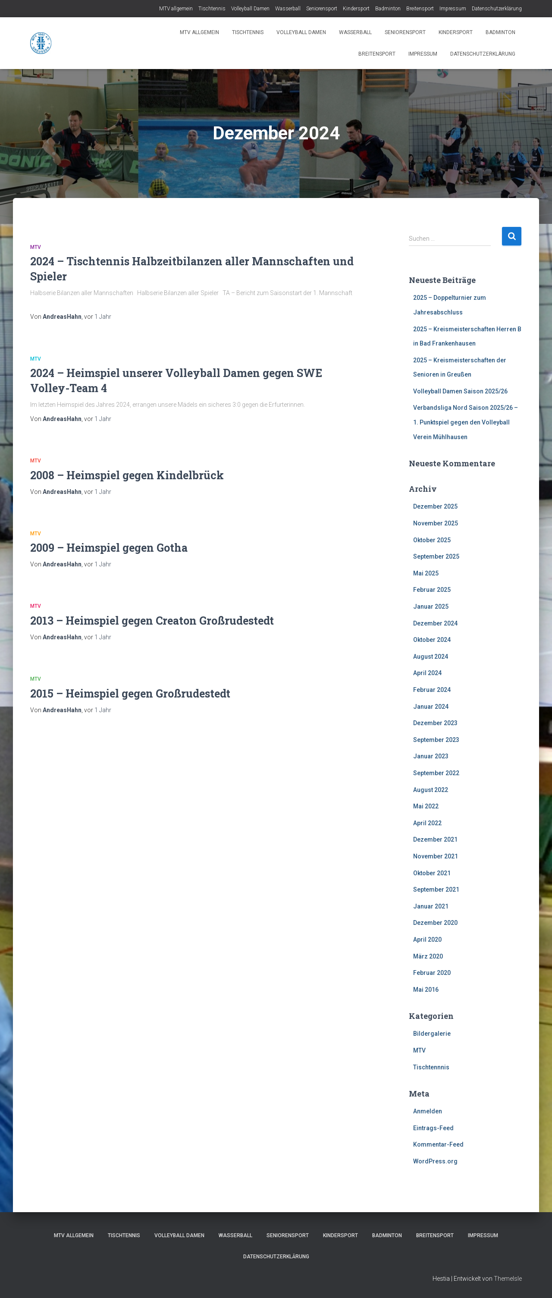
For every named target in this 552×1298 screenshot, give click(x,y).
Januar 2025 (430, 606)
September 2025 (436, 556)
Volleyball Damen (250, 9)
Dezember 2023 (435, 723)
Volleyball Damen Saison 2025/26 (460, 391)
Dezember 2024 (435, 623)
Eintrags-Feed (433, 1128)
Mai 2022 (426, 806)
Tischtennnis (431, 1067)
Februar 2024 (432, 689)
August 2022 (430, 789)
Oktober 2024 (432, 639)
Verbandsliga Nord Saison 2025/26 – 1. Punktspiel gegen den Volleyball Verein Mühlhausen (465, 422)
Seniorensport (321, 9)
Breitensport (420, 9)
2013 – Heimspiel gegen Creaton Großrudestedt (152, 620)
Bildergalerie (432, 1033)
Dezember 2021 (435, 839)
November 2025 (435, 523)
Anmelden (427, 1111)
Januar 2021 (430, 906)
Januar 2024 (430, 706)
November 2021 (435, 856)
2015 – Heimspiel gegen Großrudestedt (130, 693)
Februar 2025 (432, 589)
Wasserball (288, 9)
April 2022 (427, 823)
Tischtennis (212, 9)
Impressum (452, 9)
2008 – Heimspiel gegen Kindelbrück (127, 475)
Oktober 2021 (432, 873)
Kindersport (356, 9)
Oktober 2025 (432, 540)
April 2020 (427, 939)
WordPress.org (435, 1161)
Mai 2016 (426, 989)
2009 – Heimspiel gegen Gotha (109, 548)
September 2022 (436, 773)
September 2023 (436, 739)
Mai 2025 (426, 573)
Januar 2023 (430, 756)
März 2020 (428, 956)
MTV (35, 247)
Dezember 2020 (435, 922)
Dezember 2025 (435, 506)
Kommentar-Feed (438, 1144)
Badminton (388, 9)
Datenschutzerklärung (497, 9)
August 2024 (430, 656)
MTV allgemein (176, 9)
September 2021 (436, 889)
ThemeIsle (508, 1278)
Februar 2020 (432, 972)
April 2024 (427, 672)
